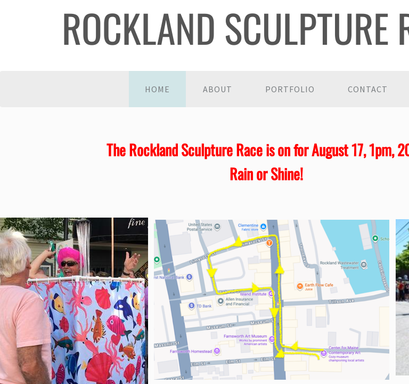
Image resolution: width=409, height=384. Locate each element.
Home (157, 89)
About (217, 89)
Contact (368, 89)
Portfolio (290, 89)
